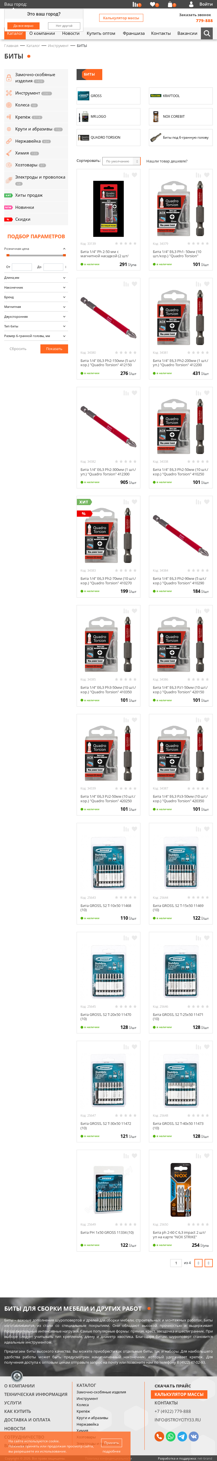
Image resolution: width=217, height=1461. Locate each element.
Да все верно (24, 26)
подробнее (112, 1451)
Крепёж (83, 1411)
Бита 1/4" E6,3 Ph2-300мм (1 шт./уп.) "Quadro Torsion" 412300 (108, 472)
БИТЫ (89, 74)
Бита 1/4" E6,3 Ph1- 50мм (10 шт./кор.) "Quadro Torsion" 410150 (177, 256)
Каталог (86, 1385)
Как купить (17, 1411)
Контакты (166, 1403)
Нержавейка (88, 1424)
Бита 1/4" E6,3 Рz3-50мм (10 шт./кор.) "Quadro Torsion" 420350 (180, 798)
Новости (14, 1428)
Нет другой (64, 26)
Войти (206, 4)
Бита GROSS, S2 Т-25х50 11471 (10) (178, 1017)
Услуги (12, 1403)
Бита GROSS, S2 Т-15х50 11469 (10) (178, 908)
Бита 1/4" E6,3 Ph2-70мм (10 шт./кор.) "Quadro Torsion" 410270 (108, 580)
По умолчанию (117, 161)
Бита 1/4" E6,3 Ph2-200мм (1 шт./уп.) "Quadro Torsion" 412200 (180, 363)
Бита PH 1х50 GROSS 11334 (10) (107, 1232)
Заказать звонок (195, 14)
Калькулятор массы (121, 17)
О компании (19, 1386)
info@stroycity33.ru (178, 1420)
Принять (111, 1442)
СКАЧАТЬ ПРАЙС (173, 1386)
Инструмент (87, 1398)
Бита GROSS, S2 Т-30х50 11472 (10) (106, 1125)
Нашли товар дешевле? (167, 161)
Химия (82, 1430)
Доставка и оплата (27, 1420)
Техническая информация (36, 1394)
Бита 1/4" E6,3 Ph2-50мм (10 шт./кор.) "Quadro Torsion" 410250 (180, 472)
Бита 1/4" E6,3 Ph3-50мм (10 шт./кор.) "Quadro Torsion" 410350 (108, 689)
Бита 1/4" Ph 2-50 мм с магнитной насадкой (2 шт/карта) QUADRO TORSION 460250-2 (105, 258)
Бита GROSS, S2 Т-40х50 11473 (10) (178, 1125)
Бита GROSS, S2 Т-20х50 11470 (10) (106, 1017)
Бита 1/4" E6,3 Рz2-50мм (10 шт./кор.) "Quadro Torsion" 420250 (108, 798)
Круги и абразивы (92, 1417)
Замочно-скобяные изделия (101, 1392)
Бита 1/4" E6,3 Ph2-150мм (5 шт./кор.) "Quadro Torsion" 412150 (108, 363)
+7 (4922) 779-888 (173, 1411)
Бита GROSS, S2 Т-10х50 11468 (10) (106, 908)
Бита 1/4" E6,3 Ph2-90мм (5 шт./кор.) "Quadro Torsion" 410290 (179, 580)
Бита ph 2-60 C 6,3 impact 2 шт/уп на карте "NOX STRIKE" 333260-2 (179, 1237)
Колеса (83, 1404)
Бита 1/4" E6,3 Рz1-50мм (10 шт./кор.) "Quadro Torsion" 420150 (180, 689)
